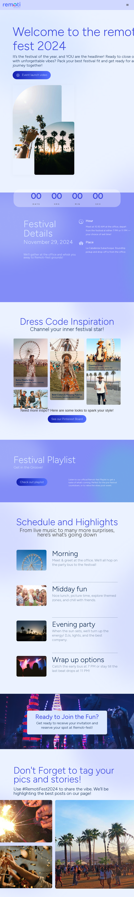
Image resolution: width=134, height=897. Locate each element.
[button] (127, 5)
